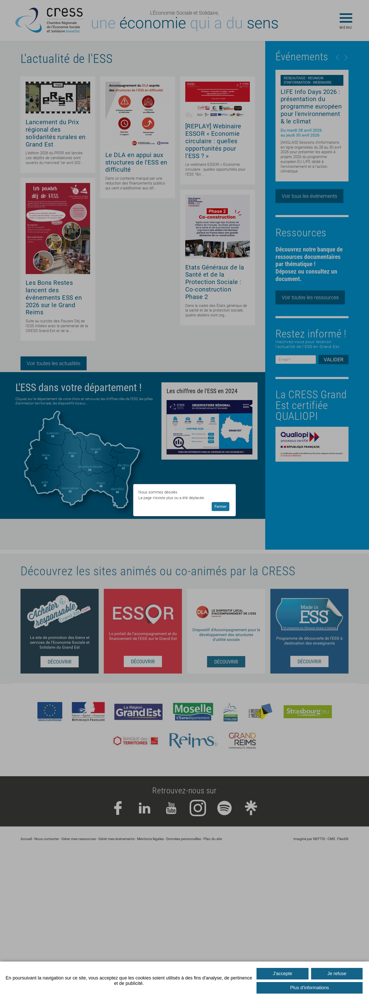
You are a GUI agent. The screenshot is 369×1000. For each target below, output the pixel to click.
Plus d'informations (309, 987)
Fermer (220, 506)
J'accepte (282, 973)
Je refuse (336, 973)
